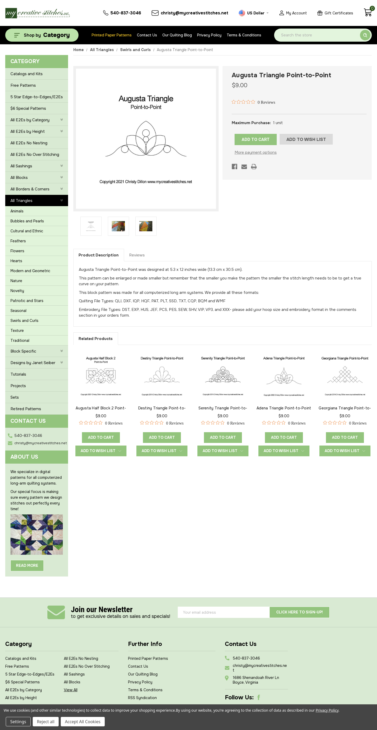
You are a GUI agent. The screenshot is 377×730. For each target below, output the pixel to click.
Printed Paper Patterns (112, 35)
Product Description (99, 255)
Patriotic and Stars (26, 300)
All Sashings (74, 674)
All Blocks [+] (36, 177)
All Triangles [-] (36, 200)
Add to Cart (101, 437)
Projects (18, 385)
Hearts (16, 261)
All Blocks (72, 682)
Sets (14, 397)
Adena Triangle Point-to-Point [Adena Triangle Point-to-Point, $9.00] (284, 408)
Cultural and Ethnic (26, 231)
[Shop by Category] (42, 35)
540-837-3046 (28, 435)
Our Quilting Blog (177, 35)
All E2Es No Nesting (28, 143)
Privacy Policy (209, 35)
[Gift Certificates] (335, 12)
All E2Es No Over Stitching (34, 154)
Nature (16, 280)
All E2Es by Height (21, 697)
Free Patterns (23, 85)
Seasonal (18, 310)
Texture (17, 330)
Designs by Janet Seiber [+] (36, 362)
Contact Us (147, 35)
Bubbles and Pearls (27, 221)
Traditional (19, 340)
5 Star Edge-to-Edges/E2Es (36, 97)
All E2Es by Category (23, 690)
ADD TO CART (256, 139)
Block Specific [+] (36, 351)
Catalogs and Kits (26, 73)
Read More (27, 565)
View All (70, 690)
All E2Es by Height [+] (36, 131)
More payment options (256, 152)
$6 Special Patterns (28, 108)
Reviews (137, 255)
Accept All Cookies (83, 721)
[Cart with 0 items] (368, 15)
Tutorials (18, 374)
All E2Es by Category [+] (36, 120)
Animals (17, 211)
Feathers (18, 241)
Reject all (45, 721)
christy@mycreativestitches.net (40, 443)
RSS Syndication (142, 697)
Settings (18, 721)
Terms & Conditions (244, 35)
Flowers (17, 251)
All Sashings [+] (36, 166)
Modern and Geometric (30, 270)
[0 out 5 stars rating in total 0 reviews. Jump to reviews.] (253, 102)
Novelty (17, 290)
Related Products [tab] (96, 338)
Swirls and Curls (24, 320)
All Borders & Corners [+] (36, 189)
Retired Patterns (25, 408)
